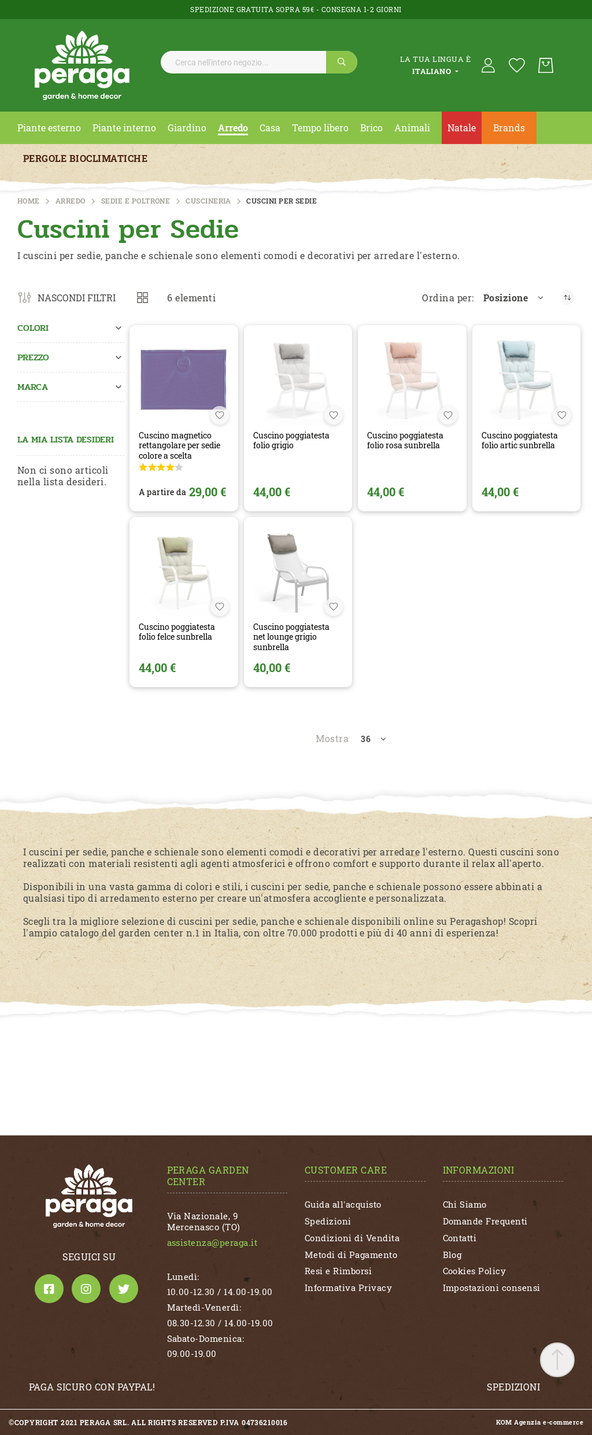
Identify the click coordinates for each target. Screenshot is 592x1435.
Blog (452, 1254)
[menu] (296, 128)
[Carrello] (545, 65)
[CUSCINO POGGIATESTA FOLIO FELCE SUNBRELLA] (183, 571)
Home (28, 201)
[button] (514, 297)
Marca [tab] (32, 386)
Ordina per (447, 298)
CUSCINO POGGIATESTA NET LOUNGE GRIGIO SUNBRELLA (291, 637)
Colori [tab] (33, 327)
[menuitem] (49, 128)
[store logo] (82, 65)
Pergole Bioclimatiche (85, 158)
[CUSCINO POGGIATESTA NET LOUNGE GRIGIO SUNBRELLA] (298, 571)
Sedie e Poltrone (136, 201)
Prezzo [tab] (33, 357)
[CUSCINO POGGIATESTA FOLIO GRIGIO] (298, 379)
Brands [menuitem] (509, 127)
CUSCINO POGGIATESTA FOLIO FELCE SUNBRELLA (177, 632)
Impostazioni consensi (492, 1287)
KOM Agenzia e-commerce (539, 1422)
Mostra (332, 738)
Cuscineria (208, 201)
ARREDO (71, 201)
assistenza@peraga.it (212, 1242)
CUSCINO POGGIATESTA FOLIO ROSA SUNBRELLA (405, 440)
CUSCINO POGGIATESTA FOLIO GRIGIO (291, 440)
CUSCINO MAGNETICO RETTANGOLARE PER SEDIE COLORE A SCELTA (179, 445)
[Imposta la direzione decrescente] (567, 297)
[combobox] (259, 62)
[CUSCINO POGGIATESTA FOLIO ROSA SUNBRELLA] (412, 379)
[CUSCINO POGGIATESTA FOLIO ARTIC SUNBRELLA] (526, 379)
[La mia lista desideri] (516, 65)
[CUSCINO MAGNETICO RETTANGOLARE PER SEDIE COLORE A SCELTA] (183, 379)
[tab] (435, 65)
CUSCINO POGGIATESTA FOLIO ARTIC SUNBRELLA (520, 440)
